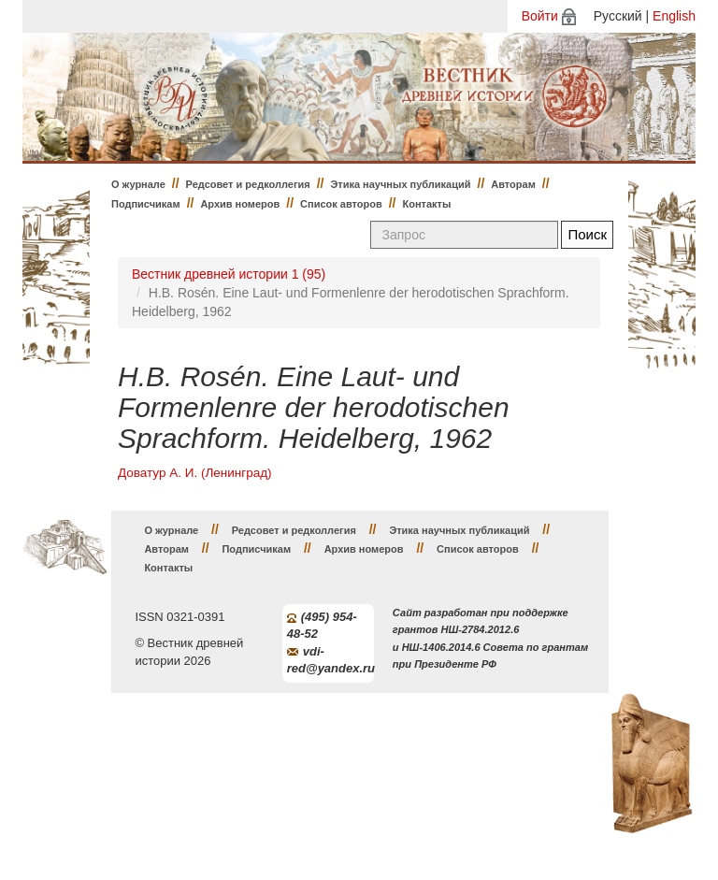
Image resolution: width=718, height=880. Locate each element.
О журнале (138, 184)
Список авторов (341, 203)
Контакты (427, 203)
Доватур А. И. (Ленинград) (195, 473)
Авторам (513, 184)
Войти (540, 15)
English (674, 15)
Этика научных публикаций (400, 184)
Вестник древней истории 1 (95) (228, 274)
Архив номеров (240, 203)
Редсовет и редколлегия (248, 184)
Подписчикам (145, 203)
